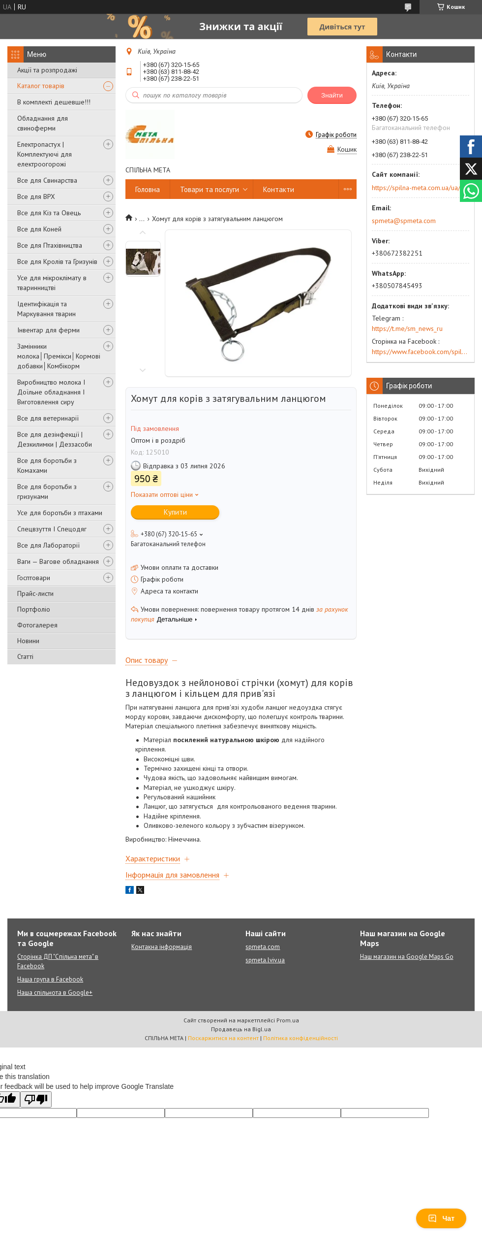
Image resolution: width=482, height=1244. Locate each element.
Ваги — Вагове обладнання (58, 561)
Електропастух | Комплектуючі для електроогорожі (44, 154)
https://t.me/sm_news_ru (407, 328)
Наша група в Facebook (50, 979)
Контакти (278, 189)
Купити (175, 512)
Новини (28, 640)
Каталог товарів (40, 85)
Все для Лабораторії (48, 545)
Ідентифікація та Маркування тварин (46, 308)
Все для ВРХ (36, 196)
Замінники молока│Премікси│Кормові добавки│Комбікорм (58, 356)
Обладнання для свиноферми (42, 123)
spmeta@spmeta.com (404, 220)
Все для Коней (39, 229)
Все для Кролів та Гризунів (57, 261)
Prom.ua (287, 1020)
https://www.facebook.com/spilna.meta (420, 351)
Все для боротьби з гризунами (47, 491)
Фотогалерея (37, 625)
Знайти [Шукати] (332, 95)
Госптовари (33, 577)
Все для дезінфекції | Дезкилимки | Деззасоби (54, 439)
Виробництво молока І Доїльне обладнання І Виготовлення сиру (51, 392)
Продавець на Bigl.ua (241, 1029)
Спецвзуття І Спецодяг (52, 528)
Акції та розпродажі (47, 69)
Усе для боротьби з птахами (59, 512)
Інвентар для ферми (48, 330)
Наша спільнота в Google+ (54, 992)
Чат (441, 1218)
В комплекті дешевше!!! (53, 102)
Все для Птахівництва (49, 245)
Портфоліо (33, 609)
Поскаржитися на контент (223, 1038)
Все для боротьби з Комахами (47, 465)
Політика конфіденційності (300, 1038)
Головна (147, 189)
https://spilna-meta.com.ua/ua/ (416, 187)
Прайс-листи (35, 593)
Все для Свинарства (47, 180)
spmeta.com (262, 947)
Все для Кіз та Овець (49, 212)
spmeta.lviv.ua (265, 960)
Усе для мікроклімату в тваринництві (52, 282)
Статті (25, 656)
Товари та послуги (209, 189)
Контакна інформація (161, 947)
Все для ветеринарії (48, 418)
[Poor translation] (36, 1099)
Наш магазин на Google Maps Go (406, 956)
